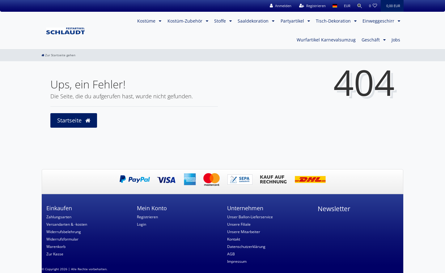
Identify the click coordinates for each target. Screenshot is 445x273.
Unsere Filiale (239, 224)
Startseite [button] (73, 120)
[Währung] (346, 6)
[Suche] (359, 6)
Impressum (237, 261)
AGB (231, 254)
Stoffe (220, 21)
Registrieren (147, 217)
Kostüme (147, 21)
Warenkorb (56, 246)
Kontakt (233, 239)
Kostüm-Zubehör (185, 21)
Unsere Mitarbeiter (243, 231)
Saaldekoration (254, 21)
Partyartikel (293, 21)
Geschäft (371, 40)
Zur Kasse (54, 254)
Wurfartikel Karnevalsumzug (326, 40)
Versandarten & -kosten (66, 224)
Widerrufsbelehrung (63, 231)
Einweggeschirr (379, 21)
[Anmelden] (279, 6)
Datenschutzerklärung (246, 246)
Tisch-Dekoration (334, 21)
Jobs (396, 40)
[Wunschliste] (373, 6)
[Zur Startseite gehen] (58, 55)
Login (141, 224)
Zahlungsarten (58, 217)
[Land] (334, 6)
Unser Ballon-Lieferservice (250, 217)
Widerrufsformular (62, 239)
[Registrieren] (311, 6)
